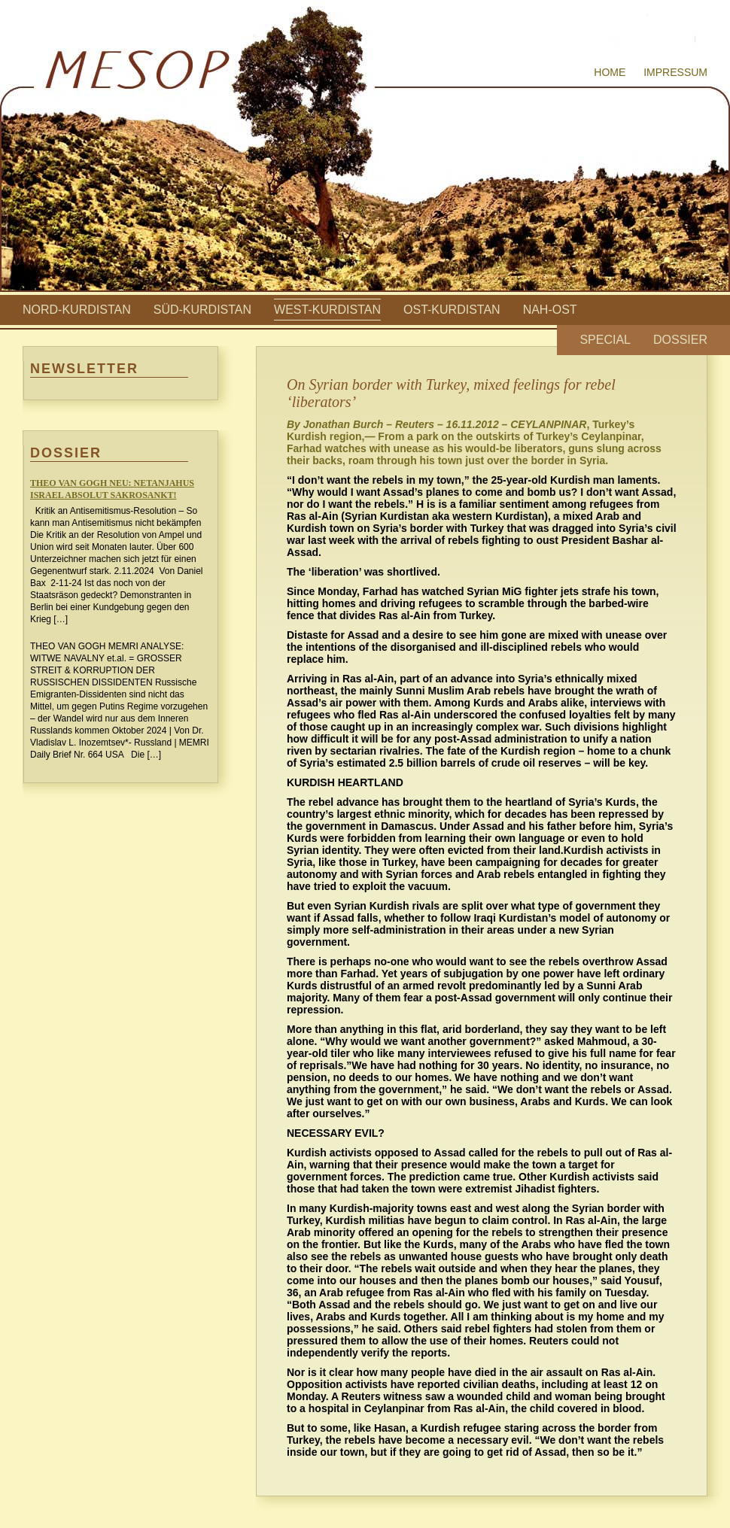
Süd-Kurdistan (202, 309)
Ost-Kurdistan (451, 309)
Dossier (680, 339)
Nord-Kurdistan (77, 309)
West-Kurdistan (327, 309)
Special (605, 339)
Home (609, 72)
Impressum (675, 72)
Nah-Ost (550, 309)
